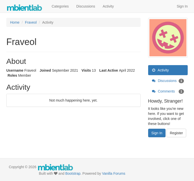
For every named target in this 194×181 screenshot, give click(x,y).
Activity (108, 6)
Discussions (85, 6)
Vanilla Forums (113, 173)
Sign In (182, 6)
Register (176, 133)
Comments (168, 91)
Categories (60, 6)
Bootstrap (72, 173)
